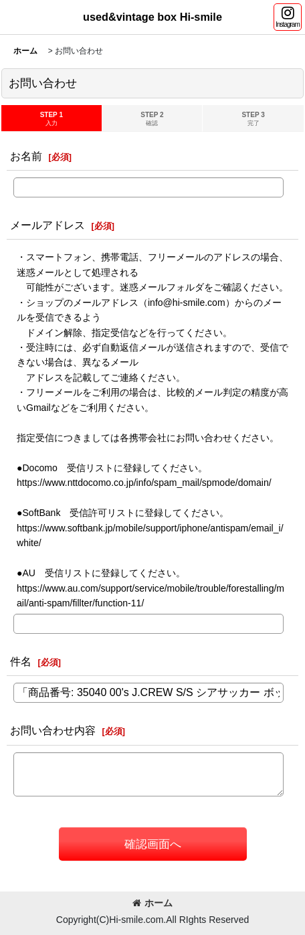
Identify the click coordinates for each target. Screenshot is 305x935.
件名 (20, 661)
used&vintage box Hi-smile (152, 17)
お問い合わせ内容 (53, 730)
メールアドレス (47, 225)
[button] (288, 17)
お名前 (26, 156)
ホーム (152, 903)
